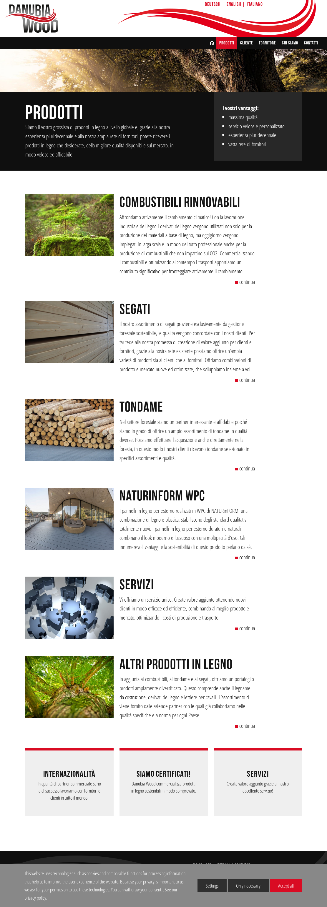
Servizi (136, 585)
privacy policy (35, 897)
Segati (134, 309)
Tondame (141, 407)
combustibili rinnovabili (179, 202)
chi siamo (290, 43)
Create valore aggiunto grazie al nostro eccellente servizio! (258, 787)
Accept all (282, 885)
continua (245, 282)
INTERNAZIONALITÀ (69, 774)
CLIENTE (246, 43)
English (234, 4)
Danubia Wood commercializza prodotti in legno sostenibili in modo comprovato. (163, 787)
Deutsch (212, 4)
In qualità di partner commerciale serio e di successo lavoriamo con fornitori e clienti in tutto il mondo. (69, 790)
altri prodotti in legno (176, 664)
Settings (207, 887)
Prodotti (226, 43)
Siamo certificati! (163, 774)
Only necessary (244, 885)
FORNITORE (267, 43)
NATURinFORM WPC (162, 496)
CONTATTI (311, 43)
